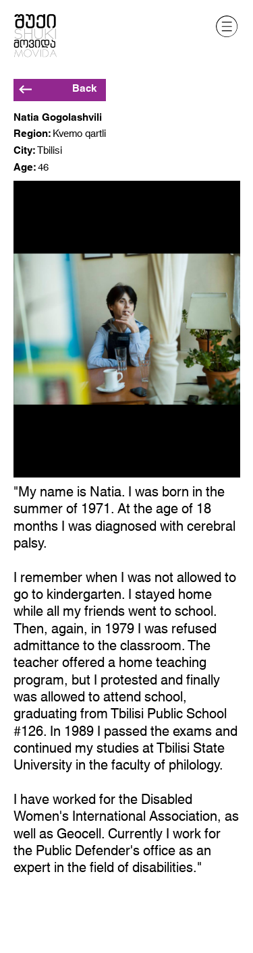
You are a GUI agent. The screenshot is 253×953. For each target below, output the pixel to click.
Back (84, 89)
